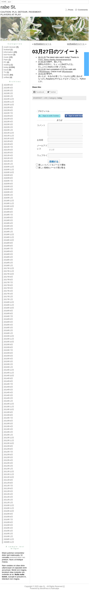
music (6, 57)
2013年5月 (8, 423)
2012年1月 (8, 469)
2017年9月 (8, 277)
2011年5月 (8, 491)
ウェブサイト (42, 157)
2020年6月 (8, 184)
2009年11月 (9, 542)
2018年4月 (8, 257)
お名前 (40, 140)
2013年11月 (9, 406)
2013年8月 (8, 415)
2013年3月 (8, 429)
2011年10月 (9, 477)
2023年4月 (8, 88)
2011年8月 (8, 483)
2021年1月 (8, 164)
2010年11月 (9, 508)
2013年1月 (8, 435)
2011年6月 (8, 488)
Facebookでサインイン (76, 115)
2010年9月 (8, 514)
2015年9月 (8, 344)
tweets (6, 75)
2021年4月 (8, 155)
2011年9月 (8, 480)
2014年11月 (9, 373)
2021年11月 (9, 136)
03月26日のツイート (76, 44)
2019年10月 (9, 206)
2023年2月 (8, 93)
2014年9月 (8, 378)
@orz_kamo (43, 59)
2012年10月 (9, 443)
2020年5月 (8, 186)
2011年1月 (8, 502)
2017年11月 (9, 271)
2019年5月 (8, 220)
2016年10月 (9, 308)
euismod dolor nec (17, 557)
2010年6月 (8, 522)
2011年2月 (8, 500)
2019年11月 (9, 203)
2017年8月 (8, 279)
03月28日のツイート (42, 44)
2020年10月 (9, 172)
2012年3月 (8, 463)
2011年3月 (8, 497)
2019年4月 (8, 223)
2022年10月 (9, 105)
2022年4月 (8, 121)
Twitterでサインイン (49, 115)
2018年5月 (8, 254)
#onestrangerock (63, 59)
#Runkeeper (67, 71)
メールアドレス (42, 147)
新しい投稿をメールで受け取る (51, 168)
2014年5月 (8, 390)
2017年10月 (9, 274)
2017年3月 (8, 294)
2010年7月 (8, 519)
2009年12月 (9, 539)
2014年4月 (8, 392)
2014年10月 (9, 375)
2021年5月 (8, 153)
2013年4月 (8, 426)
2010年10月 (9, 511)
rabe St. (8, 7)
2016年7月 (8, 316)
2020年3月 (8, 192)
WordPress (44, 588)
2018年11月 (9, 237)
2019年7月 (8, 215)
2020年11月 (9, 169)
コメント (41, 125)
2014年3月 (8, 395)
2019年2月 (8, 229)
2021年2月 (8, 161)
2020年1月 (8, 198)
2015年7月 (8, 350)
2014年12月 (9, 370)
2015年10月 (9, 342)
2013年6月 (8, 421)
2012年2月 (8, 466)
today (6, 67)
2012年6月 (8, 454)
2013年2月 (8, 432)
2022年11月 (9, 102)
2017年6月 (8, 285)
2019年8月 (8, 212)
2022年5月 (8, 119)
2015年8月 (8, 347)
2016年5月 (8, 322)
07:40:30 (42, 62)
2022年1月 (8, 130)
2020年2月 (8, 195)
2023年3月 (8, 90)
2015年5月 (8, 356)
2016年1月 (8, 333)
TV (5, 72)
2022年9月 (8, 107)
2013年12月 (9, 404)
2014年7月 (8, 384)
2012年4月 (8, 460)
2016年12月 (9, 302)
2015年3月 (8, 361)
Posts (70, 10)
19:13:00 (42, 69)
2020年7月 (8, 181)
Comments (83, 10)
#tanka (52, 59)
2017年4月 (8, 291)
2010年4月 (8, 528)
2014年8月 (8, 381)
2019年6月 (8, 217)
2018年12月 (9, 234)
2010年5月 (8, 525)
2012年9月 (8, 446)
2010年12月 (9, 505)
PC (5, 62)
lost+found (8, 54)
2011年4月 (8, 494)
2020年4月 (8, 189)
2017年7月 (8, 282)
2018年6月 (8, 251)
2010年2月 (8, 533)
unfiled (6, 77)
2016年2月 (8, 330)
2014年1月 (8, 401)
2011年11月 (9, 474)
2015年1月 (8, 367)
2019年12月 (9, 200)
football (7, 49)
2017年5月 (8, 288)
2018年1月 (8, 265)
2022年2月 (8, 127)
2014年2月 (8, 398)
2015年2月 (8, 364)
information (8, 52)
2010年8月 (8, 517)
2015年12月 (9, 336)
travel (6, 70)
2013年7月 (8, 418)
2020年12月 (9, 167)
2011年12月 (9, 471)
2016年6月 (8, 319)
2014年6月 (8, 387)
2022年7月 (8, 113)
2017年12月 (9, 268)
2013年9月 (8, 412)
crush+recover (10, 47)
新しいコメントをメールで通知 (51, 165)
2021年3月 (8, 158)
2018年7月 (8, 248)
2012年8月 (8, 449)
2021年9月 (8, 141)
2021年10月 (9, 138)
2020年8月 (8, 178)
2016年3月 (8, 327)
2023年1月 (8, 96)
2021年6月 (8, 150)
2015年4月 (8, 359)
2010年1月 (8, 536)
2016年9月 (8, 311)
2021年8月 (8, 144)
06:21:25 (42, 57)
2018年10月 (9, 240)
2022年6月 (8, 116)
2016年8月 (8, 313)
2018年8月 (8, 246)
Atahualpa (55, 588)
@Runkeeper (44, 71)
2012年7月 (8, 452)
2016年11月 (9, 305)
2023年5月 (8, 85)
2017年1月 (8, 299)
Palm (6, 60)
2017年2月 (8, 296)
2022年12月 (9, 99)
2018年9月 (8, 243)
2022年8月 (8, 110)
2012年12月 (9, 438)
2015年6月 (8, 353)
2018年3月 (8, 260)
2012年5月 (8, 457)
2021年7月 (8, 147)
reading (7, 65)
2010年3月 (8, 531)
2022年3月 (8, 124)
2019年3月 (8, 226)
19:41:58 (42, 74)
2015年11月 (9, 339)
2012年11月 (9, 440)
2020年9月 (8, 175)
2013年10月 (9, 409)
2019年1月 (8, 232)
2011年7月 (8, 486)
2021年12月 (9, 133)
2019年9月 (8, 209)
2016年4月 (8, 325)
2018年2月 (8, 263)
